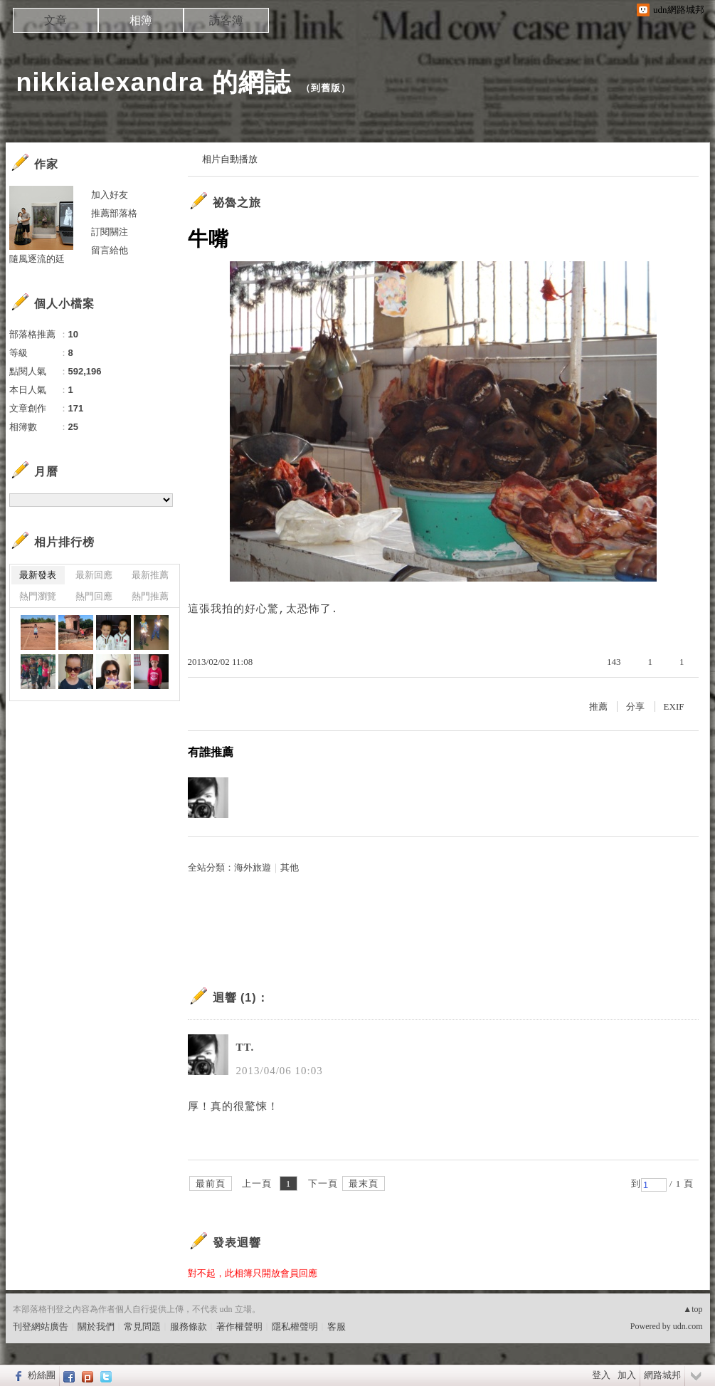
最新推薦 (150, 574)
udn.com (688, 1326)
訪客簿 (226, 20)
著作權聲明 (239, 1326)
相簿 (140, 20)
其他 (289, 867)
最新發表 (37, 574)
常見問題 (142, 1326)
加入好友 (109, 194)
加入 (627, 1375)
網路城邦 (662, 1375)
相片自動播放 (230, 159)
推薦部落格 (114, 213)
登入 (601, 1375)
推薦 (598, 706)
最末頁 (363, 1183)
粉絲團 (41, 1375)
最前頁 (211, 1183)
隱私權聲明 (295, 1326)
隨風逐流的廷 (37, 258)
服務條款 (188, 1326)
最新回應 (93, 574)
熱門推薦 (150, 596)
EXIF (674, 706)
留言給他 (109, 250)
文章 (55, 20)
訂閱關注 (109, 231)
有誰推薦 (210, 752)
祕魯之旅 (237, 202)
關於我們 (96, 1326)
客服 (336, 1326)
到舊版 (326, 88)
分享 (635, 706)
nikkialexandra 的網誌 (153, 82)
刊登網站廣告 (40, 1326)
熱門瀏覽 (37, 596)
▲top (692, 1309)
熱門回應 (93, 596)
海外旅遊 (252, 867)
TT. (245, 1047)
